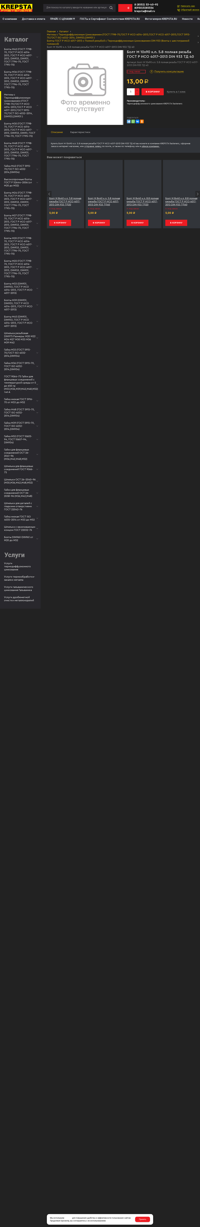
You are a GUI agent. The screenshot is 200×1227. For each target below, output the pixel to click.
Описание (57, 132)
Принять (142, 1219)
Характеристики (80, 132)
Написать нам (188, 6)
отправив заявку (93, 146)
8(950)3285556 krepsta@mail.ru (144, 9)
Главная (51, 31)
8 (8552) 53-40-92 (146, 4)
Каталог (64, 31)
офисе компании (151, 146)
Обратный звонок (190, 10)
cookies (68, 1218)
